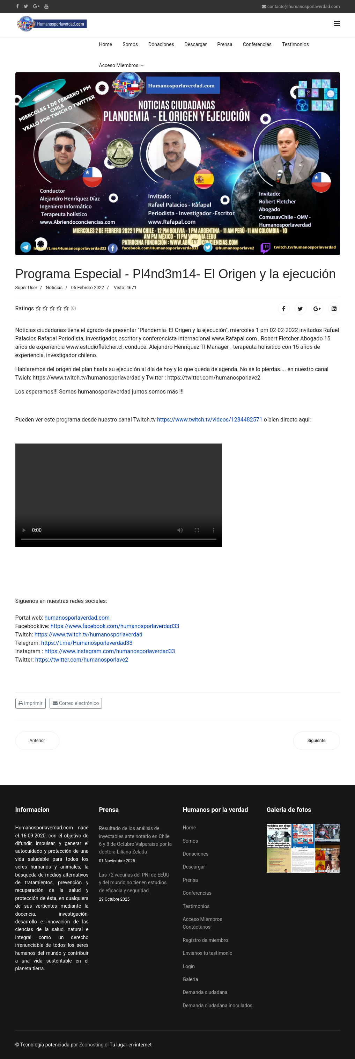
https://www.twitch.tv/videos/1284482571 (209, 419)
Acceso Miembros (119, 65)
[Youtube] (46, 6)
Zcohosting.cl (94, 1044)
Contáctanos (197, 927)
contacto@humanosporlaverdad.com (303, 6)
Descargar (196, 44)
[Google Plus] (36, 6)
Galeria (190, 979)
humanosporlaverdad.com (77, 617)
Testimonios (295, 44)
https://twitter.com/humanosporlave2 (81, 659)
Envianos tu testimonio (207, 953)
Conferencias (257, 44)
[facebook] (17, 6)
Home (105, 44)
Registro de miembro (205, 940)
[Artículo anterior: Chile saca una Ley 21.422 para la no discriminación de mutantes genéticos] (37, 741)
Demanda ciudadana (205, 992)
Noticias (54, 287)
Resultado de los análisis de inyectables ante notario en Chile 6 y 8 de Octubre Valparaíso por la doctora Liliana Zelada (135, 845)
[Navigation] (337, 23)
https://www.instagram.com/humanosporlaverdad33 (110, 651)
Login (189, 966)
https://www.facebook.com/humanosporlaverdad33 (115, 626)
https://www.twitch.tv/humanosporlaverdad (88, 634)
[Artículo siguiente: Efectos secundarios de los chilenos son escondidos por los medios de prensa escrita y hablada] (316, 741)
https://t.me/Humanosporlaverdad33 (87, 643)
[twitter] (26, 6)
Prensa (224, 44)
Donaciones (161, 44)
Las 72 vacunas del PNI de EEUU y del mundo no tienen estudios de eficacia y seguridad (135, 887)
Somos (130, 44)
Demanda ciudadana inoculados (218, 1005)
